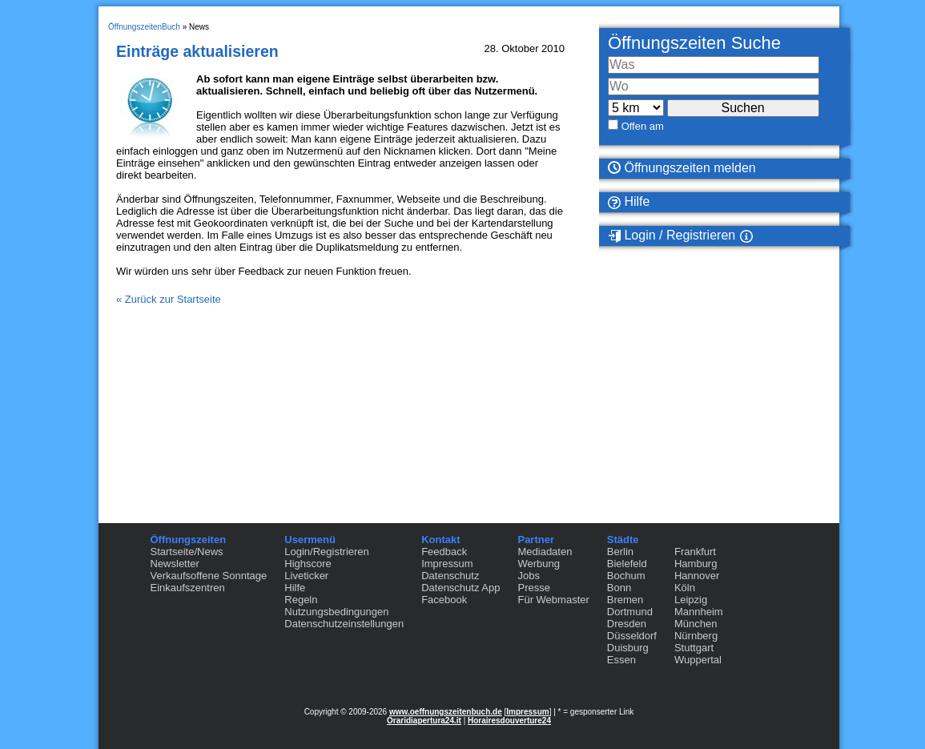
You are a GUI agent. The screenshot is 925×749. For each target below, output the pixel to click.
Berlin (620, 552)
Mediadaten (544, 552)
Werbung (538, 564)
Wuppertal (698, 660)
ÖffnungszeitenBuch (144, 26)
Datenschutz (450, 576)
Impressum (447, 564)
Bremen (625, 600)
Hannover (696, 576)
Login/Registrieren (326, 552)
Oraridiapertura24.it (424, 720)
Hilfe (629, 202)
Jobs (528, 576)
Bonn (619, 588)
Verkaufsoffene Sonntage (209, 576)
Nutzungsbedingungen (336, 612)
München (695, 624)
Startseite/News (187, 552)
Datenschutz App (460, 588)
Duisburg (628, 648)
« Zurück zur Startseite (168, 299)
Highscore (308, 564)
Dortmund (630, 612)
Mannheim (698, 612)
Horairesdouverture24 (509, 720)
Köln (684, 588)
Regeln (300, 600)
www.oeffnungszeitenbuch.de (445, 711)
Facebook (444, 600)
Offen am (642, 126)
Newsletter (175, 564)
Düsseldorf (632, 636)
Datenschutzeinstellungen (344, 624)
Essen (621, 660)
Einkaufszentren (188, 588)
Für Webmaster (553, 600)
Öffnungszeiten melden (682, 168)
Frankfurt (695, 552)
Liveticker (306, 576)
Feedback (444, 552)
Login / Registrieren (671, 235)
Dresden (626, 624)
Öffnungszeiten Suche (694, 43)
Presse (533, 588)
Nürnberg (696, 636)
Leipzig (690, 600)
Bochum (626, 576)
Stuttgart (694, 648)
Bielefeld (627, 564)
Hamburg (695, 564)
